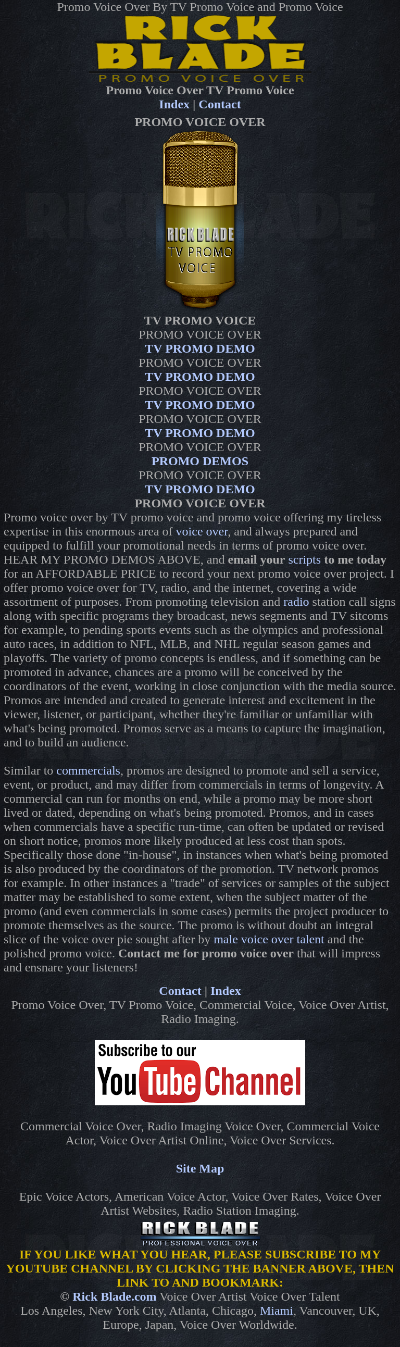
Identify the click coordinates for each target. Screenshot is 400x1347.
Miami (276, 1310)
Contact (219, 104)
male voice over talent (269, 939)
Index (174, 104)
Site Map (200, 1168)
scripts (304, 559)
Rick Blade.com (114, 1296)
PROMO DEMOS (200, 461)
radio (296, 601)
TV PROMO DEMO (200, 348)
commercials (88, 770)
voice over (202, 531)
